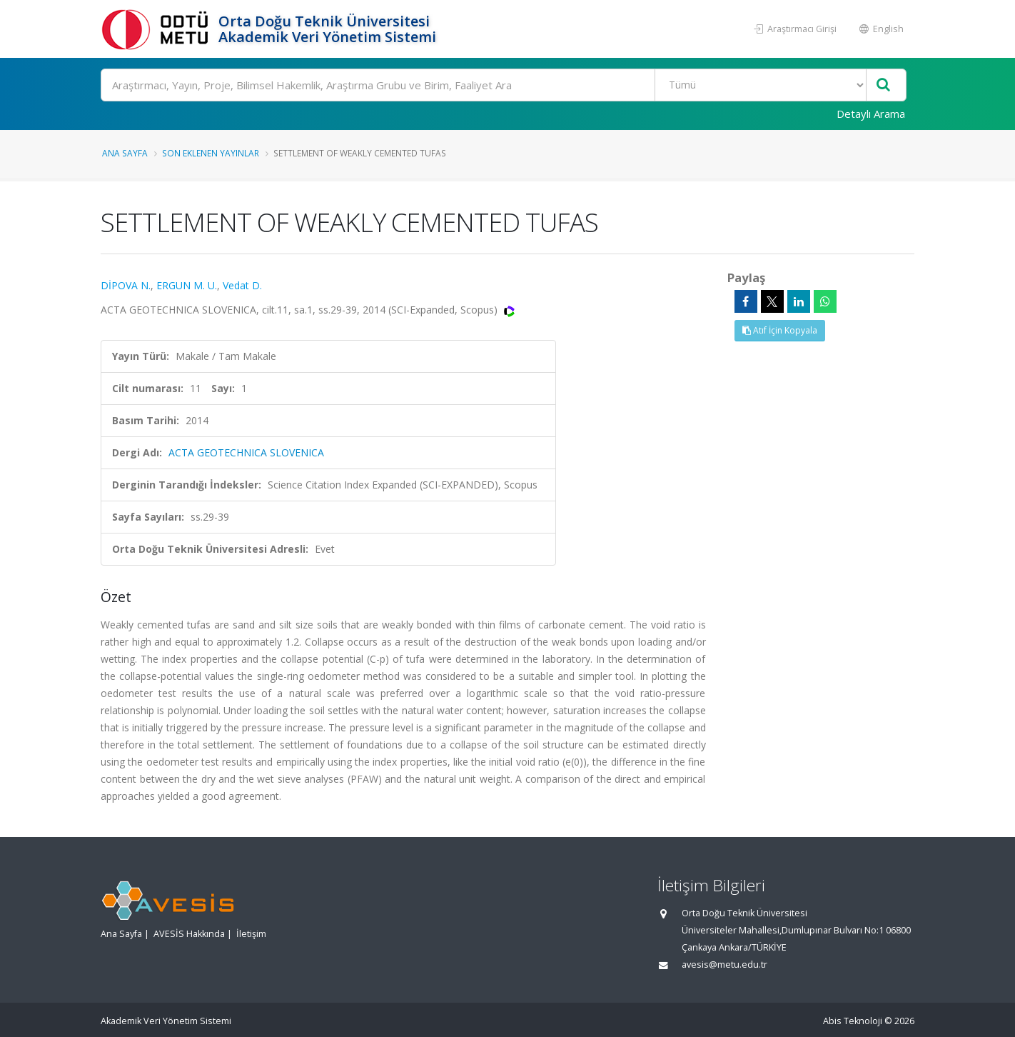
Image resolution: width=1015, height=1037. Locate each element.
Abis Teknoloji (852, 1021)
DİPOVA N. (126, 285)
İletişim (251, 934)
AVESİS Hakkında (189, 934)
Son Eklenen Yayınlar (210, 153)
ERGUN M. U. (186, 285)
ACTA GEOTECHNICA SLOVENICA (246, 452)
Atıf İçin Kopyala (779, 330)
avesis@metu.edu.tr (724, 964)
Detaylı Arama (871, 113)
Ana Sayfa (125, 153)
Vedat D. (242, 285)
